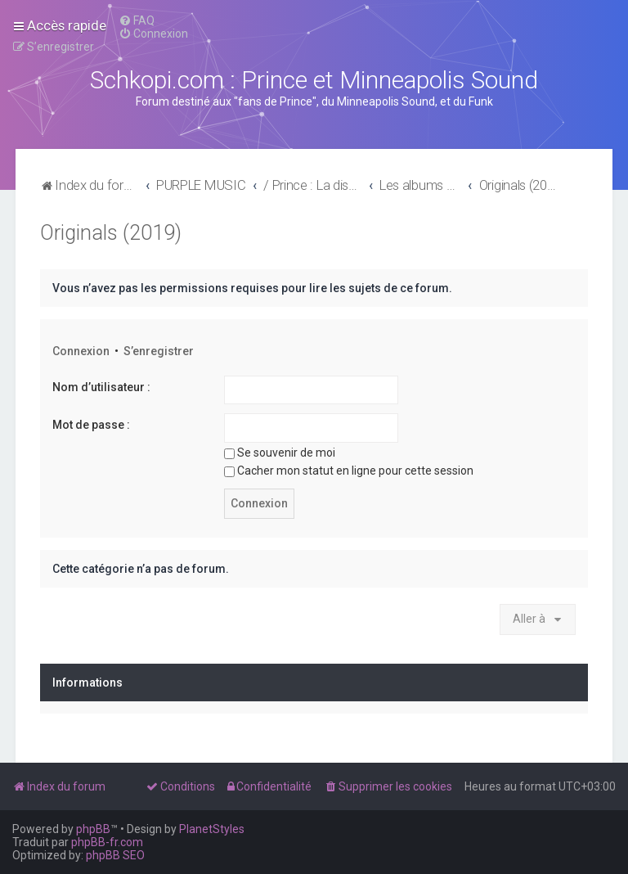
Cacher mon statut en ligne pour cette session (348, 470)
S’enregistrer (158, 351)
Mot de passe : (91, 424)
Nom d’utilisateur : (101, 387)
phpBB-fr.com (107, 842)
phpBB (93, 829)
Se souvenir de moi (279, 452)
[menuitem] (137, 20)
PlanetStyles (211, 829)
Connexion (81, 351)
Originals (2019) (111, 233)
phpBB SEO (115, 855)
